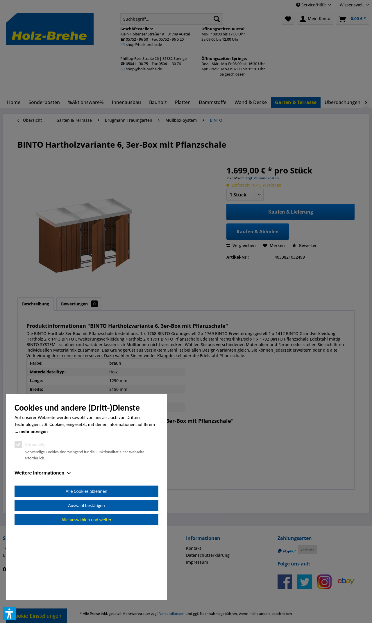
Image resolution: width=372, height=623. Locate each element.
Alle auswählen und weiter (87, 585)
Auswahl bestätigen (86, 571)
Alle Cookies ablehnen (86, 557)
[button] (9, 613)
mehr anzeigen (33, 497)
